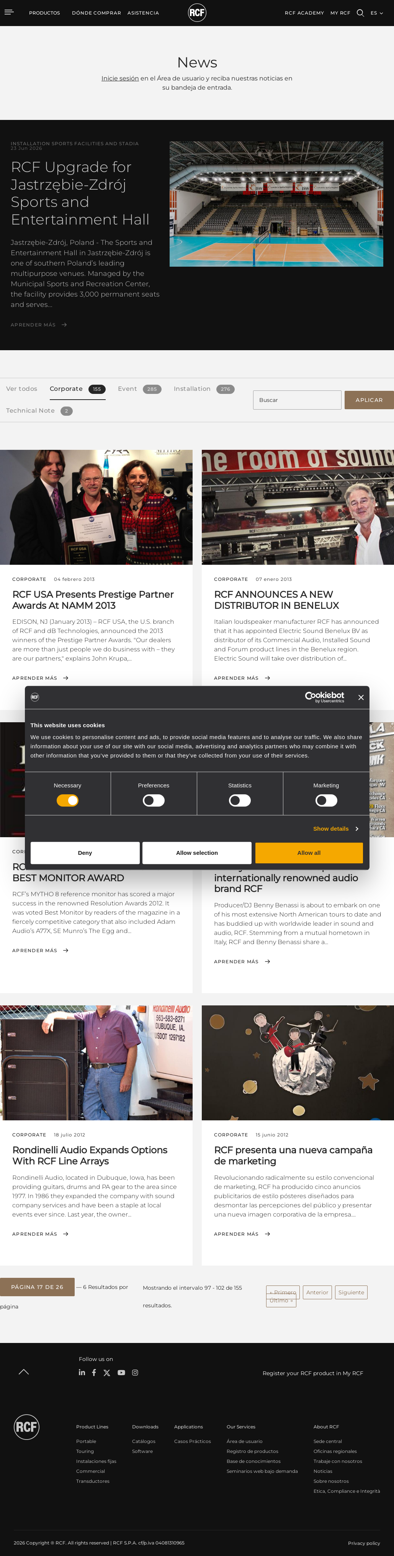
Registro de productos (252, 1445)
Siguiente (351, 1286)
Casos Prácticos (192, 1435)
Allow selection (197, 852)
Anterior (317, 1286)
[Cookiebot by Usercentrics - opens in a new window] (310, 697)
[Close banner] (361, 697)
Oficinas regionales (335, 1445)
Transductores (93, 1474)
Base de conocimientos (254, 1455)
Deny (85, 852)
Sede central (328, 1435)
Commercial (90, 1464)
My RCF (340, 13)
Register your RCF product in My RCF (313, 1366)
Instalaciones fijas (96, 1455)
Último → (281, 1294)
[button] (37, 1282)
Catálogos (143, 1435)
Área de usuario (245, 1435)
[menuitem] (96, 13)
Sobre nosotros (331, 1474)
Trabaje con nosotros (338, 1455)
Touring (85, 1445)
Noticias (323, 1464)
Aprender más (33, 325)
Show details (331, 828)
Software (142, 1445)
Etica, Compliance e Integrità (347, 1484)
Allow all (309, 852)
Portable (86, 1435)
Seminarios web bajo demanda (262, 1464)
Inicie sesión (120, 78)
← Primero (283, 1286)
